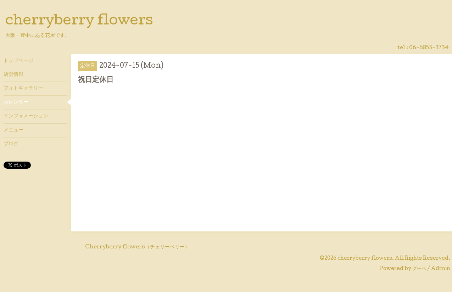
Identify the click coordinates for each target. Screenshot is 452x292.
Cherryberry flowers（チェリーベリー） (137, 247)
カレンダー (16, 102)
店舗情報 (13, 75)
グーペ (419, 268)
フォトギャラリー (23, 88)
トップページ (18, 61)
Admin (440, 268)
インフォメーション (26, 116)
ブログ (11, 144)
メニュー (13, 130)
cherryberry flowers (79, 22)
